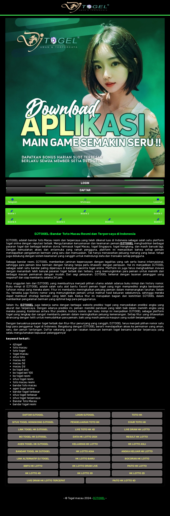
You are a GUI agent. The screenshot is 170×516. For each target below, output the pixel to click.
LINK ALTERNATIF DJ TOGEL (33, 458)
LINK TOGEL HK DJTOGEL (33, 429)
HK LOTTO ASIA (85, 451)
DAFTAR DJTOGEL (33, 414)
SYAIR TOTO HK (137, 422)
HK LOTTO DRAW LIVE (85, 466)
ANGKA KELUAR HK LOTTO (137, 451)
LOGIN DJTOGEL (85, 414)
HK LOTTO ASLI (137, 444)
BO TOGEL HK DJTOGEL (33, 436)
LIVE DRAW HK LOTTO (137, 429)
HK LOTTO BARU (85, 458)
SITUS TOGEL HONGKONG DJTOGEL (33, 422)
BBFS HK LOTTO (33, 466)
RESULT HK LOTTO (137, 436)
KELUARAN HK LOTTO (85, 444)
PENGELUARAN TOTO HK (85, 422)
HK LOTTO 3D (85, 473)
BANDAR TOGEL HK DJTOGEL (33, 451)
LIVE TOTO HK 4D (85, 429)
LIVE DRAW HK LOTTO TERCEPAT (46, 480)
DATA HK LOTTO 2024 (85, 436)
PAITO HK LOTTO (137, 466)
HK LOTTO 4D (33, 473)
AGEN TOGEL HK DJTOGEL (33, 444)
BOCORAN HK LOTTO (137, 458)
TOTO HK (137, 414)
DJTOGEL (126, 243)
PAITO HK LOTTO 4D (124, 480)
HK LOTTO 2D (137, 473)
